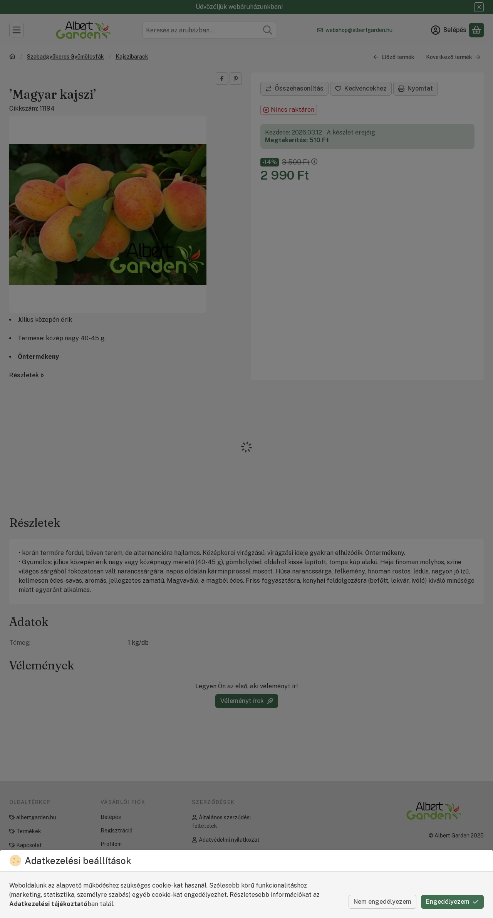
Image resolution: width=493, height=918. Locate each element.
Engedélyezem (452, 901)
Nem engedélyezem (382, 901)
